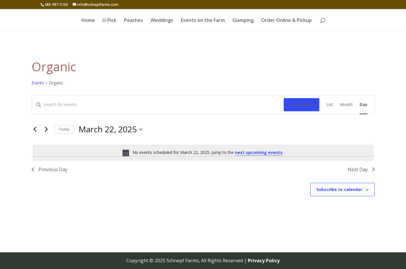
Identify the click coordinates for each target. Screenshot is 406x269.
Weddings (162, 20)
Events (38, 83)
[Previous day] (35, 129)
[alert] (203, 153)
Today (64, 129)
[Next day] (46, 129)
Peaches (133, 20)
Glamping (243, 20)
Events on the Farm (203, 20)
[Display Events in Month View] (346, 105)
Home (88, 20)
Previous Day (49, 169)
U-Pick (109, 20)
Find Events (301, 104)
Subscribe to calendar (339, 189)
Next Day (361, 169)
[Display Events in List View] (329, 105)
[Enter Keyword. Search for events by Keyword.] (158, 105)
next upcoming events (259, 152)
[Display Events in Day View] (363, 105)
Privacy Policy (264, 260)
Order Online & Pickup (286, 20)
